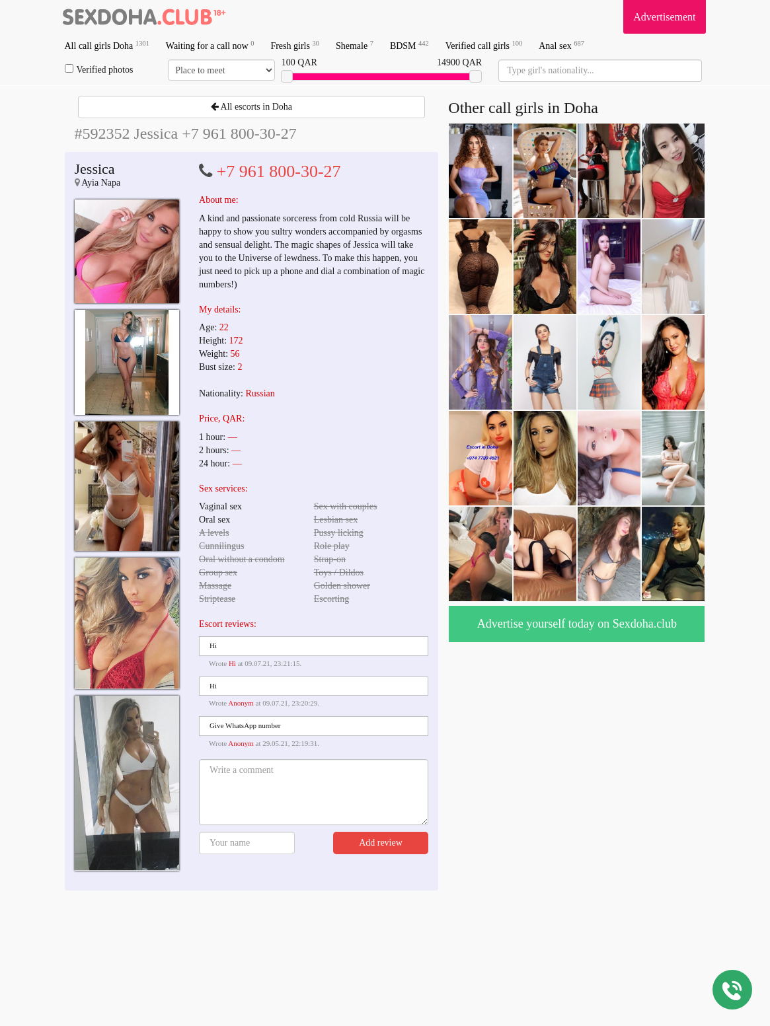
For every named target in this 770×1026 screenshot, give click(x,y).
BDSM (409, 45)
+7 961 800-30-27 (279, 171)
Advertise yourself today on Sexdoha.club (577, 623)
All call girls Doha (107, 45)
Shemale (354, 45)
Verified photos (99, 69)
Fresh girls (294, 45)
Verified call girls (483, 45)
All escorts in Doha (251, 107)
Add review (381, 843)
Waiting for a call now (210, 45)
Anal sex (561, 45)
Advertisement (664, 16)
